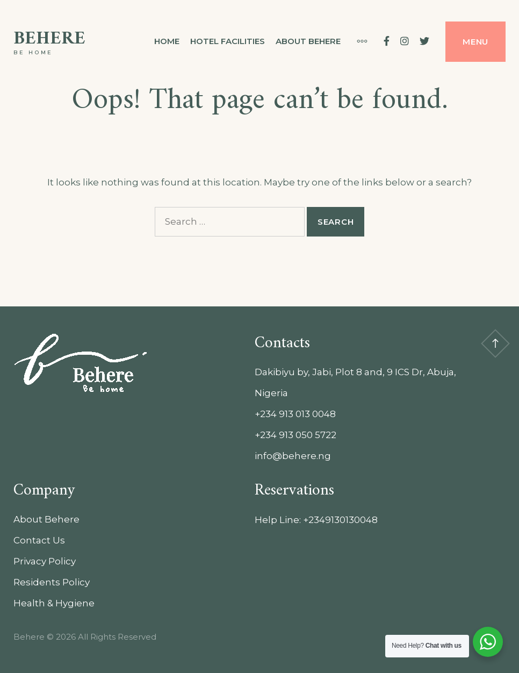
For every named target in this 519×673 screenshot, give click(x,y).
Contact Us (39, 540)
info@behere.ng (293, 455)
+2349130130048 (340, 519)
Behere (49, 39)
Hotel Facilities (227, 41)
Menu (475, 42)
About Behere (308, 41)
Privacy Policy (44, 561)
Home (166, 41)
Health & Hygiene (54, 603)
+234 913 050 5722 (295, 434)
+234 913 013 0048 (295, 414)
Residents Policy (51, 582)
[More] (356, 41)
